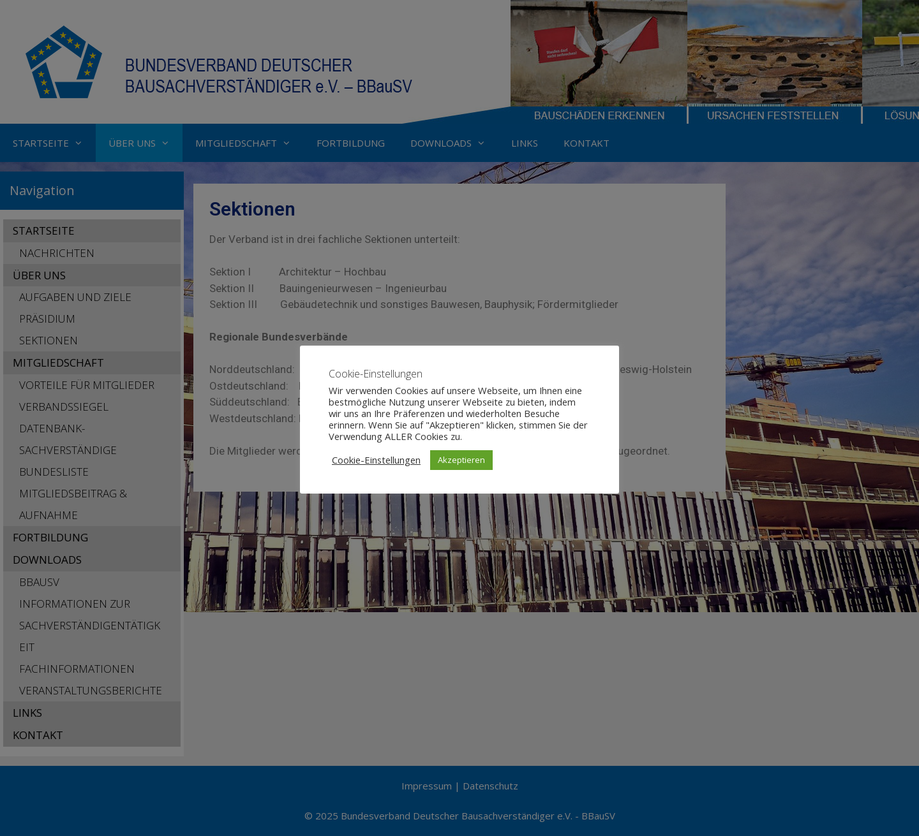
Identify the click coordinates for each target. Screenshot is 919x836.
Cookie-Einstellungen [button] (376, 460)
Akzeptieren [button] (461, 460)
